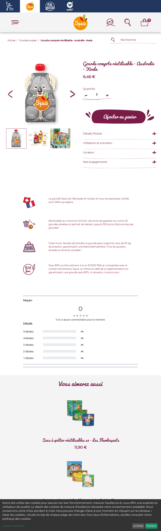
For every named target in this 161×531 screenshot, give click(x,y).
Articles (11, 40)
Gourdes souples (28, 40)
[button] (10, 94)
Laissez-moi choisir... (14, 525)
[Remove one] (86, 93)
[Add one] (107, 93)
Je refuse (138, 526)
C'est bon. (151, 526)
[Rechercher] (113, 40)
